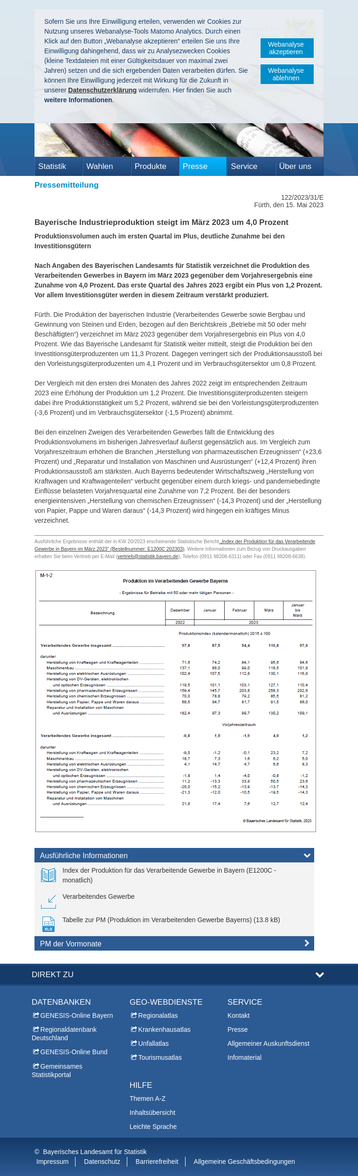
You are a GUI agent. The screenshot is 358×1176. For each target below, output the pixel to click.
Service (244, 166)
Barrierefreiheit (157, 1161)
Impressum (52, 1161)
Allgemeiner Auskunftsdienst (268, 1043)
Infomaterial (244, 1057)
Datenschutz (102, 1161)
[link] (174, 875)
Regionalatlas (158, 1015)
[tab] (174, 857)
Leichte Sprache (153, 1126)
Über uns (295, 166)
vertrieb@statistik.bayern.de (147, 556)
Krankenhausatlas (164, 1029)
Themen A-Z (147, 1098)
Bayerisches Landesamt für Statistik (95, 1151)
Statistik (52, 166)
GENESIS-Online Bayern (77, 1015)
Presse (195, 166)
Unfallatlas (153, 1043)
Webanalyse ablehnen (286, 74)
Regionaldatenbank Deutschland (64, 1034)
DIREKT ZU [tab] (53, 974)
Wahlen (99, 166)
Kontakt (238, 1015)
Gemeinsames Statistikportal (57, 1070)
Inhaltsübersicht (152, 1112)
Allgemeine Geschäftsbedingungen (244, 1161)
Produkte (150, 166)
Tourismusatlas (160, 1057)
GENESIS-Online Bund (74, 1052)
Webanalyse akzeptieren (286, 48)
